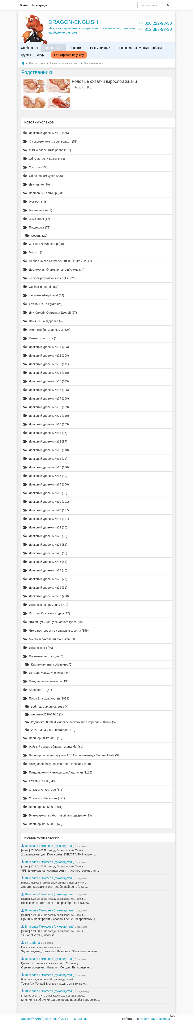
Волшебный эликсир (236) (44, 193)
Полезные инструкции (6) (43, 656)
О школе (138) (35, 167)
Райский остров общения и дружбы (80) (53, 746)
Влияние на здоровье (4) (43, 321)
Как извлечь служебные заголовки (41, 947)
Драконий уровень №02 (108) (46, 355)
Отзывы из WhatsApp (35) (43, 243)
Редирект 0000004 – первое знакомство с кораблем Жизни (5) (70, 722)
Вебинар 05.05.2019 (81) (42, 807)
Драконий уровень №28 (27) (45, 579)
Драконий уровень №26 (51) (45, 561)
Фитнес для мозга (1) (40, 338)
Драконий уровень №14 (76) (45, 458)
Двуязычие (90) (36, 184)
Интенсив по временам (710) (45, 604)
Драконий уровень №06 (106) (46, 390)
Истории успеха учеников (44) (46, 672)
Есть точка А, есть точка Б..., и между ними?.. (47, 979)
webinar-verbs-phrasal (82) (43, 295)
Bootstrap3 (163, 1018)
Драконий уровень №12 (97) (45, 441)
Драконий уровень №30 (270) (46, 596)
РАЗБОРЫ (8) (35, 201)
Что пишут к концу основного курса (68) (53, 622)
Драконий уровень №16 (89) (45, 476)
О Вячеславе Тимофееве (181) (47, 150)
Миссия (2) (33, 252)
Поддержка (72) (36, 227)
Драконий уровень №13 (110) (46, 450)
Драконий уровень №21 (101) (46, 518)
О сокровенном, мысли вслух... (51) (50, 141)
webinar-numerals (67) (40, 286)
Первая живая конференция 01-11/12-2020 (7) (57, 261)
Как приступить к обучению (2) (48, 664)
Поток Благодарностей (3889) (46, 698)
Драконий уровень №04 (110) (46, 372)
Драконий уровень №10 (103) (46, 424)
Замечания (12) (36, 219)
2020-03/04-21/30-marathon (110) (50, 730)
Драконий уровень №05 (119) (46, 381)
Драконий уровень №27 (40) (45, 570)
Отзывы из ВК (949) (39, 781)
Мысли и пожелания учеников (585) (50, 639)
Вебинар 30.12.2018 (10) (42, 738)
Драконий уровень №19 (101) (46, 501)
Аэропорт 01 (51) (37, 690)
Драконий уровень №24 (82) (45, 544)
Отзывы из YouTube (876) (43, 789)
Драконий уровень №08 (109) (46, 407)
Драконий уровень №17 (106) (46, 484)
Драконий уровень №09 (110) (46, 415)
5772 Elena (32, 942)
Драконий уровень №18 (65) (45, 493)
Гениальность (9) (37, 210)
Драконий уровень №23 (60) (45, 536)
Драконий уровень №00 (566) (46, 133)
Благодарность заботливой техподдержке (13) (57, 815)
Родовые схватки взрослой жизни (104, 81)
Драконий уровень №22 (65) (45, 527)
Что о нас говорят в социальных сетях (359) (56, 630)
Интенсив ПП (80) (38, 647)
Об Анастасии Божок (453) (44, 158)
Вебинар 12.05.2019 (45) (42, 824)
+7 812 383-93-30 (155, 29)
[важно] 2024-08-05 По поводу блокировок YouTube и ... (53, 850)
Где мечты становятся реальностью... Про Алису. (50, 963)
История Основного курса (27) (46, 613)
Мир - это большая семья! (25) (46, 329)
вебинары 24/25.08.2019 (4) (46, 706)
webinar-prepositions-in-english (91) (49, 278)
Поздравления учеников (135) (46, 681)
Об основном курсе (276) (43, 176)
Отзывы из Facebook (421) (44, 798)
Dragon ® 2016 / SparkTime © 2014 (44, 1018)
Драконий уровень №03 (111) (46, 364)
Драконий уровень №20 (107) (46, 510)
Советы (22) (36, 235)
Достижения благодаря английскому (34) (53, 269)
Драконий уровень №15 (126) (46, 467)
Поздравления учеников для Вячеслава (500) (57, 764)
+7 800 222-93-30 (155, 23)
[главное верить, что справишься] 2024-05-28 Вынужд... (53, 995)
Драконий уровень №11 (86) (45, 433)
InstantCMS (147, 1018)
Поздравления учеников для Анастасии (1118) (57, 772)
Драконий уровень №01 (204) (46, 347)
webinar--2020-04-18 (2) (44, 714)
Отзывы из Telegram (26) (43, 304)
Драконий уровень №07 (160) (46, 398)
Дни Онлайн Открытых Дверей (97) (50, 312)
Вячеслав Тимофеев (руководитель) (49, 845)
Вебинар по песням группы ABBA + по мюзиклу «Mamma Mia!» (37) (71, 755)
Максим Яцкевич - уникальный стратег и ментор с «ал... (54, 882)
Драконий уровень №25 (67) (45, 553)
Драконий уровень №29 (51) (45, 587)
